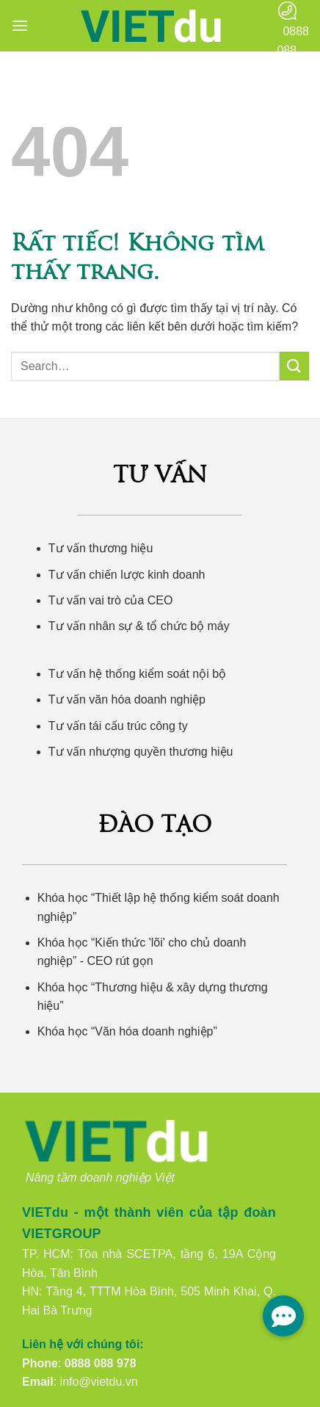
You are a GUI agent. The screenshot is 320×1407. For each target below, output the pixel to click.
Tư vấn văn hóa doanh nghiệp (127, 699)
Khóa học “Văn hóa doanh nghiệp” (127, 1031)
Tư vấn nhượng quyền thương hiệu (140, 751)
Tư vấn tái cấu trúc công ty (118, 726)
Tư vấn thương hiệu (100, 548)
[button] (20, 25)
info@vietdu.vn (99, 1381)
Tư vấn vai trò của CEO (110, 600)
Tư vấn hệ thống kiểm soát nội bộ (137, 674)
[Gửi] (294, 366)
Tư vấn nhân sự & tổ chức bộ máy (139, 626)
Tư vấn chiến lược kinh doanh (127, 574)
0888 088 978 (101, 1363)
